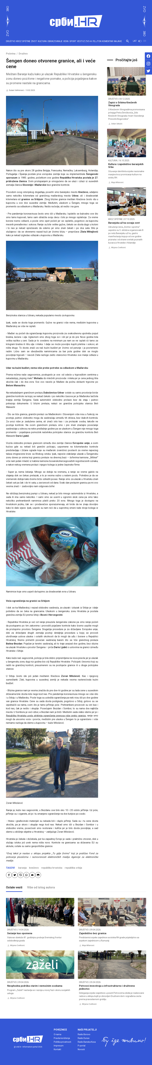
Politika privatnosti (62, 1042)
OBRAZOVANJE (54, 41)
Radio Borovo (84, 1034)
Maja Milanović (117, 182)
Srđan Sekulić (116, 124)
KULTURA (42, 41)
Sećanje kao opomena (19, 933)
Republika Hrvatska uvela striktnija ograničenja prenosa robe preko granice (46, 715)
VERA (66, 41)
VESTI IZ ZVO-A (84, 41)
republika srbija (73, 867)
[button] (127, 42)
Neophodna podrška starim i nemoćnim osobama (34, 985)
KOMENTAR (107, 41)
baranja (22, 867)
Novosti (81, 1049)
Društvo (23, 53)
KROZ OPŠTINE (23, 41)
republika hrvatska (51, 867)
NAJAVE (118, 41)
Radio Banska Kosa (87, 1042)
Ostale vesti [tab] (14, 887)
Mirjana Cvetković (118, 247)
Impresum (58, 1045)
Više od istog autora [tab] (41, 887)
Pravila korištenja (62, 1038)
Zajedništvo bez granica (92, 933)
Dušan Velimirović (16, 90)
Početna (10, 53)
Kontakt (57, 1049)
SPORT (72, 41)
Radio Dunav (84, 1038)
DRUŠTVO (10, 41)
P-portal (81, 1045)
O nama (57, 1034)
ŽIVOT (34, 41)
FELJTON (97, 41)
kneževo (34, 867)
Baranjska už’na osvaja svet (124, 222)
